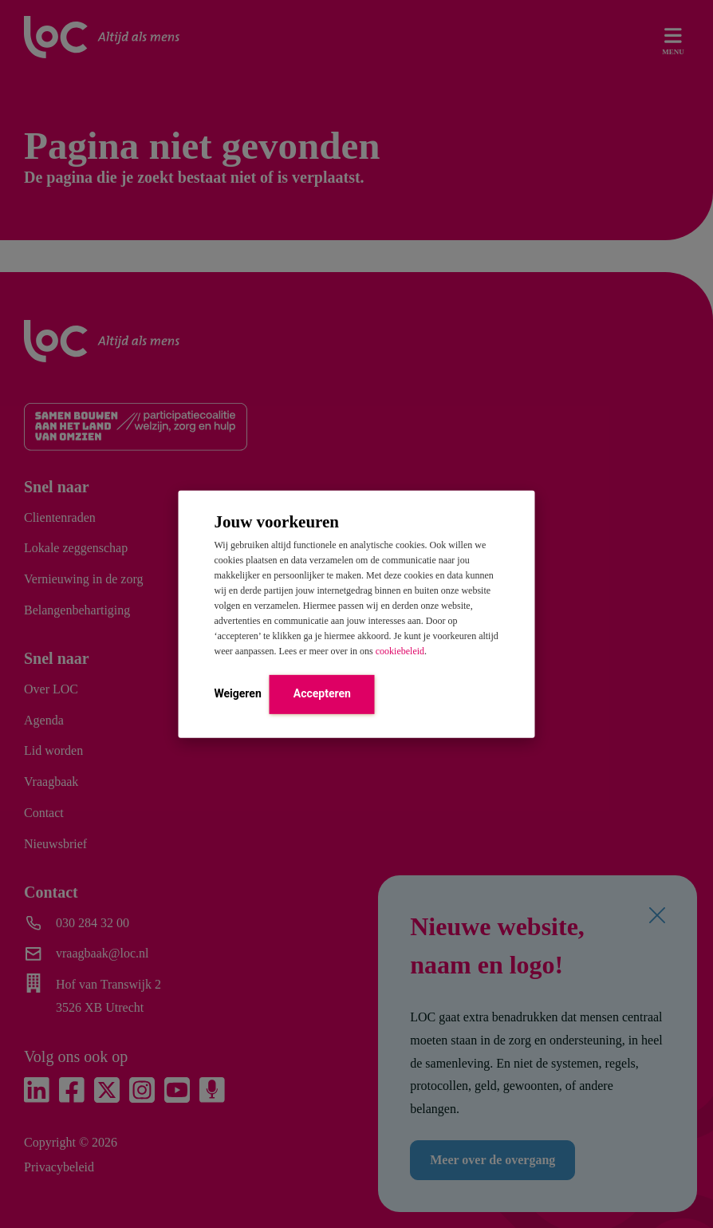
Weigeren (238, 693)
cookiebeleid (400, 651)
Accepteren (322, 693)
